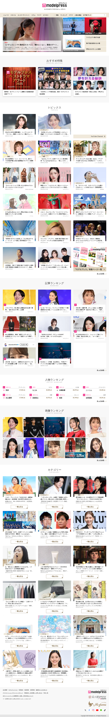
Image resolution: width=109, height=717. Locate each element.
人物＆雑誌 (78, 15)
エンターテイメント (24, 15)
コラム (33, 15)
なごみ (34, 390)
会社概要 (5, 690)
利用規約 (21, 690)
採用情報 (32, 690)
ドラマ (71, 15)
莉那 (60, 398)
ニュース (6, 15)
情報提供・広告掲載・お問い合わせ (33, 693)
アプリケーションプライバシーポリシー (13, 693)
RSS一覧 (46, 693)
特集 (57, 15)
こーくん (89, 390)
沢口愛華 (9, 398)
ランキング (63, 15)
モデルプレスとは (12, 690)
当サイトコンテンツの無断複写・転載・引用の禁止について (18, 696)
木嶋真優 (62, 390)
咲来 (7, 390)
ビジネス (45, 15)
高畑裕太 (35, 398)
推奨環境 (26, 690)
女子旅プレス (87, 15)
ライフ (39, 15)
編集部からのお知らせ (41, 690)
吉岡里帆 (89, 398)
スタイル (13, 15)
